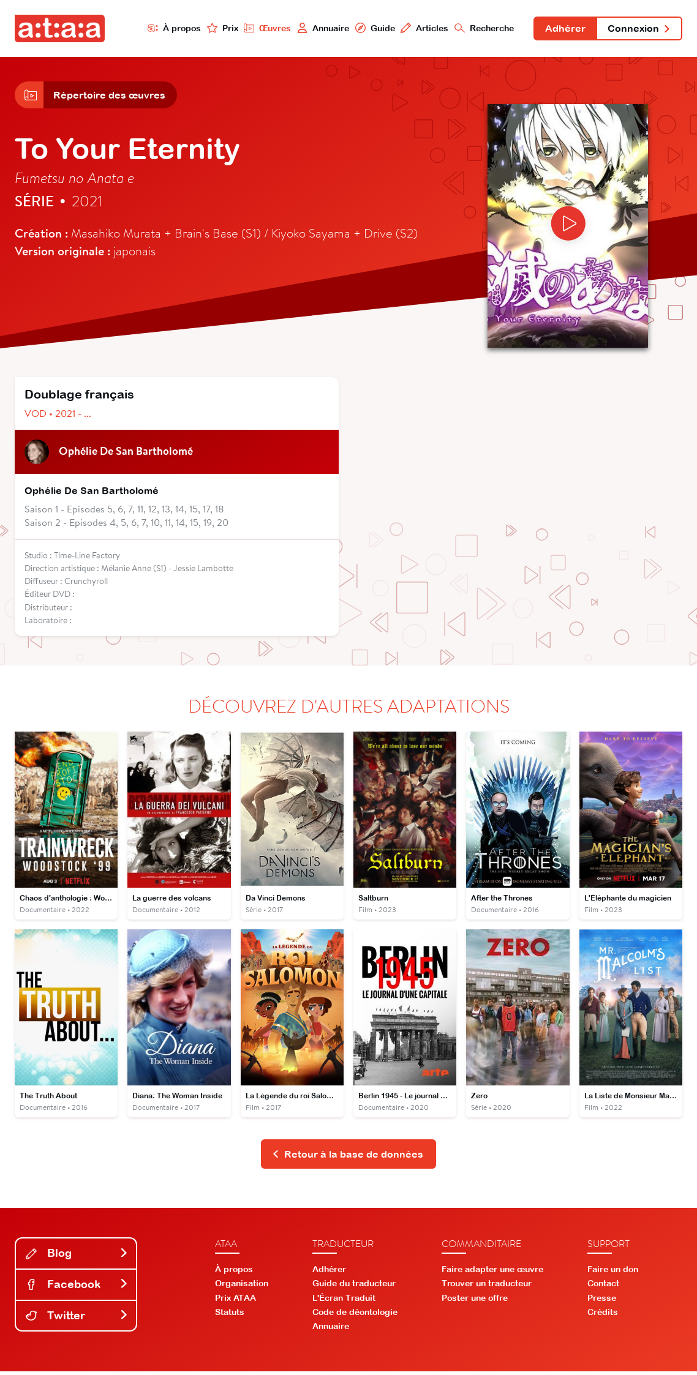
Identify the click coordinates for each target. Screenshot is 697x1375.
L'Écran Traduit (343, 1301)
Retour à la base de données (347, 1157)
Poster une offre (475, 1301)
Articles (421, 28)
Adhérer (563, 29)
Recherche (481, 28)
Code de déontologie (354, 1315)
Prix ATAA (235, 1301)
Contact (603, 1287)
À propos (170, 28)
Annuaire (319, 28)
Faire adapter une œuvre (492, 1272)
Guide (371, 28)
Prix (218, 28)
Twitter (77, 1318)
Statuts (229, 1315)
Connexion (638, 29)
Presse (601, 1301)
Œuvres (263, 28)
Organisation (241, 1287)
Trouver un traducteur (487, 1287)
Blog (77, 1256)
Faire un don (612, 1272)
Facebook (77, 1287)
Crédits (602, 1315)
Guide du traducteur (354, 1287)
